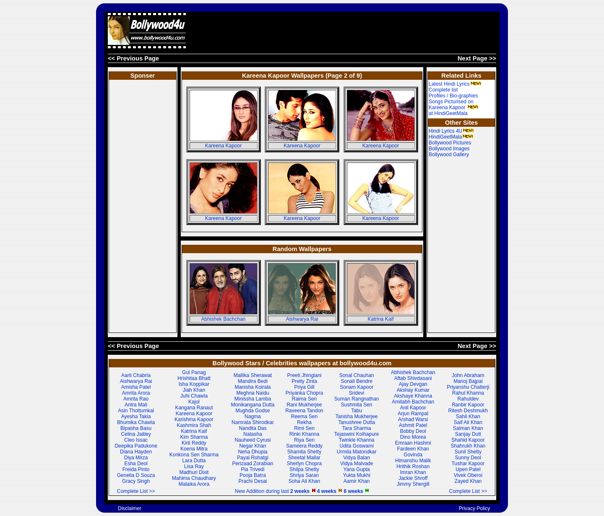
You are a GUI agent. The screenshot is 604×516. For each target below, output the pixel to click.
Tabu (356, 411)
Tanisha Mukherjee (357, 416)
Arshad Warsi (413, 419)
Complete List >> (136, 491)
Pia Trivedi (252, 469)
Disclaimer (129, 508)
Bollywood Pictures (450, 143)
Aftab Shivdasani (413, 378)
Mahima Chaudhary (194, 478)
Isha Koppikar (194, 384)
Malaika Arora (194, 484)
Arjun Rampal (413, 413)
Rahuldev (468, 399)
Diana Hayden (136, 452)
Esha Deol (135, 463)
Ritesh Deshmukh (468, 411)
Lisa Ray (194, 466)
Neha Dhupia (252, 452)
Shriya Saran (304, 475)
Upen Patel (468, 469)
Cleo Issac (136, 440)
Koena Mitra (194, 449)
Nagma (253, 416)
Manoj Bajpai (467, 381)
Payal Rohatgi (252, 458)
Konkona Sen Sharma (194, 455)
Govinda (413, 455)
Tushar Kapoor (467, 463)
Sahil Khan (468, 416)
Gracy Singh (136, 481)
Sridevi (356, 393)
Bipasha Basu (135, 428)
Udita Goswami (357, 446)
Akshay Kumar (413, 390)
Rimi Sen (304, 428)
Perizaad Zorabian (252, 463)
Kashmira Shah (194, 425)
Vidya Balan (356, 458)
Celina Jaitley (136, 434)
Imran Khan (413, 472)
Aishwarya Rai (302, 319)
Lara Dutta (194, 461)
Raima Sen (304, 399)
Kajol (194, 402)
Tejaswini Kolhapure (356, 434)
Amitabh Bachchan (413, 402)
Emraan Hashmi (413, 443)
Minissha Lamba (252, 399)
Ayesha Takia (136, 416)
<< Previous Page (133, 58)
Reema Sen (304, 416)
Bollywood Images (449, 149)
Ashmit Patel (413, 425)
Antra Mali (136, 405)
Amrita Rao (135, 399)
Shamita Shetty (304, 452)
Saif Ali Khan (468, 422)
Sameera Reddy (304, 446)
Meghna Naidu (252, 393)
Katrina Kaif (380, 319)
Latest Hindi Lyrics (455, 84)
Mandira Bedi (253, 381)
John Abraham (468, 375)
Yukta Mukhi (356, 475)
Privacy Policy (474, 508)
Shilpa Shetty (304, 469)
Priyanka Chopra (304, 393)
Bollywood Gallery (449, 154)
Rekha (304, 422)
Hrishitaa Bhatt (194, 378)
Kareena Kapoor (223, 146)
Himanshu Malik (413, 461)
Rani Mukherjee (304, 405)
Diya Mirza (136, 458)
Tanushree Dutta (356, 422)
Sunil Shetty (468, 452)
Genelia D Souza (136, 475)
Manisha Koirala (252, 387)
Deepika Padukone (136, 446)
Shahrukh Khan (468, 446)
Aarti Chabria (136, 375)
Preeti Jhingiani (304, 375)
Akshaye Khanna (413, 396)
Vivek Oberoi (468, 475)
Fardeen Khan (413, 449)
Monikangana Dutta (252, 405)
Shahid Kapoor (467, 440)
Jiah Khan (194, 390)
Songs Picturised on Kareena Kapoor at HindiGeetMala (454, 107)
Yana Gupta (357, 469)
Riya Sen (304, 440)
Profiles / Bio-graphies (453, 96)
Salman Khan (468, 428)
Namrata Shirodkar (253, 422)
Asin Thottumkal (136, 411)
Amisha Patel (136, 387)
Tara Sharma (356, 428)
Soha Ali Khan (304, 481)
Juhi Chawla (194, 396)
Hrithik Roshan (413, 466)
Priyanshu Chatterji (468, 387)
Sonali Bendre (356, 381)
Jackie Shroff (412, 478)
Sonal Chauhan (356, 375)
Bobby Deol (413, 431)
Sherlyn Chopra (304, 463)
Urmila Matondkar (357, 452)
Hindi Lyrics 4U (451, 131)
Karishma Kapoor (193, 419)
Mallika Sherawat (253, 375)
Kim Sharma (194, 437)
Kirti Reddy (194, 443)
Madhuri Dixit (193, 472)
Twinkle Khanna (357, 440)
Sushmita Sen (356, 405)
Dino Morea (413, 437)
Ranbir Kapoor (468, 405)
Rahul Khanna (468, 393)
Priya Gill (304, 387)
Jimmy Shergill (413, 484)
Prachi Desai (252, 481)
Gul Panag (194, 372)
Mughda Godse (252, 411)
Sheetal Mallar (304, 458)
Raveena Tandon (304, 411)
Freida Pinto (136, 469)
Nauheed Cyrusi (252, 440)
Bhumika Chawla (136, 422)
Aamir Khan (357, 481)
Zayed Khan (468, 481)
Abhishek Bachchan (223, 319)
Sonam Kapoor (356, 387)
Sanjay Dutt (468, 434)
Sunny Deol (468, 458)
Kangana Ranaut (194, 408)
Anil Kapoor (413, 408)
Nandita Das (252, 428)
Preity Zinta (304, 381)
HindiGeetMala (451, 137)
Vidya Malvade (356, 463)
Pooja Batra (253, 475)
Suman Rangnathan (356, 399)
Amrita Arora (136, 393)
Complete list (443, 90)
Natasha (252, 434)
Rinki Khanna (304, 434)
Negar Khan (252, 446)
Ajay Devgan (413, 384)
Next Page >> (477, 58)
